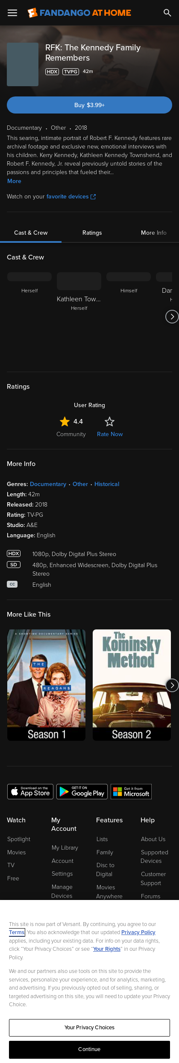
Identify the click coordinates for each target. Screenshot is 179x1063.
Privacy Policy (138, 932)
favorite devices (71, 196)
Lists (102, 839)
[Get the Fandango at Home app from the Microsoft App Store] (131, 791)
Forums (150, 896)
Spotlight (18, 839)
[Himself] (128, 316)
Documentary (48, 484)
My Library (65, 847)
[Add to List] (167, 72)
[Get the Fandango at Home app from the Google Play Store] (82, 791)
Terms (16, 932)
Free (13, 878)
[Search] (167, 12)
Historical (106, 484)
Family (105, 852)
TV (11, 865)
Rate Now (110, 434)
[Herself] (29, 316)
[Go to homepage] (79, 12)
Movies (16, 852)
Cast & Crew (30, 232)
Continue (89, 1050)
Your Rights (106, 949)
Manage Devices (62, 891)
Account (62, 861)
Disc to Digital (105, 870)
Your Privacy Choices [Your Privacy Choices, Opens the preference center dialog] (90, 1028)
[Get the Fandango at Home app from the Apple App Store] (30, 791)
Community (71, 434)
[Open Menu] (12, 13)
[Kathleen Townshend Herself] (79, 316)
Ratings (92, 232)
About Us (153, 839)
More (14, 181)
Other (80, 484)
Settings (62, 873)
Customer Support (153, 879)
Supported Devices (154, 857)
